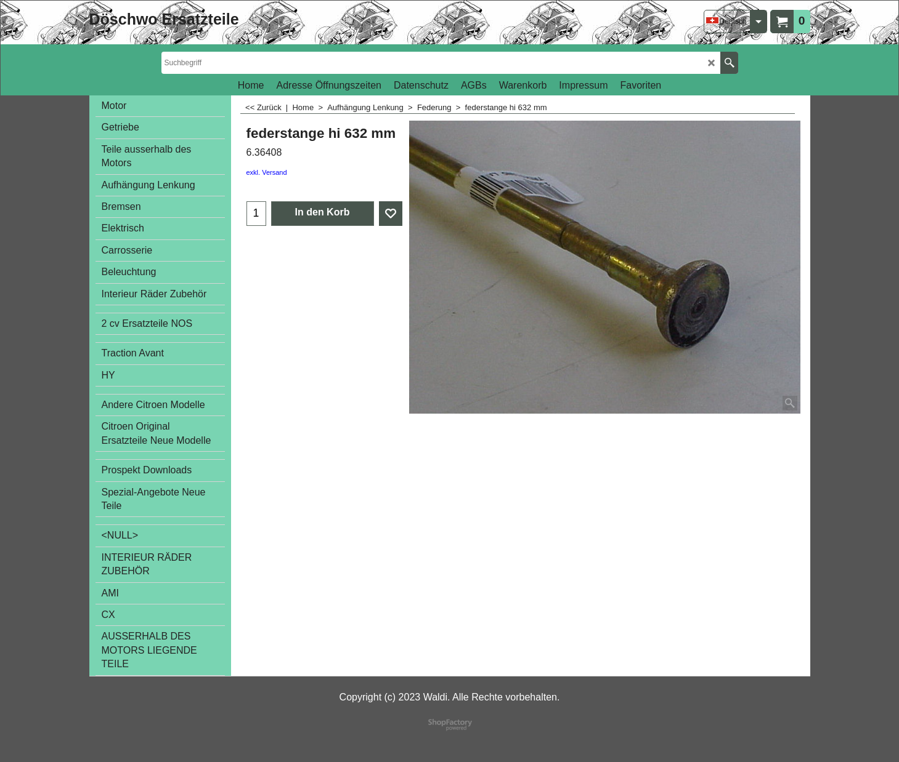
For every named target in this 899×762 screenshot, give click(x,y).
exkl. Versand (266, 172)
